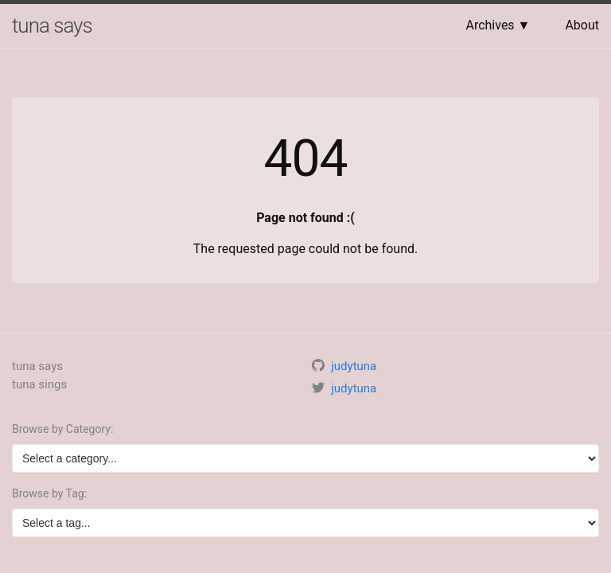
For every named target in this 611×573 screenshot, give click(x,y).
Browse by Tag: (49, 493)
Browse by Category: (62, 429)
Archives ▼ (497, 25)
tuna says (52, 25)
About (582, 25)
